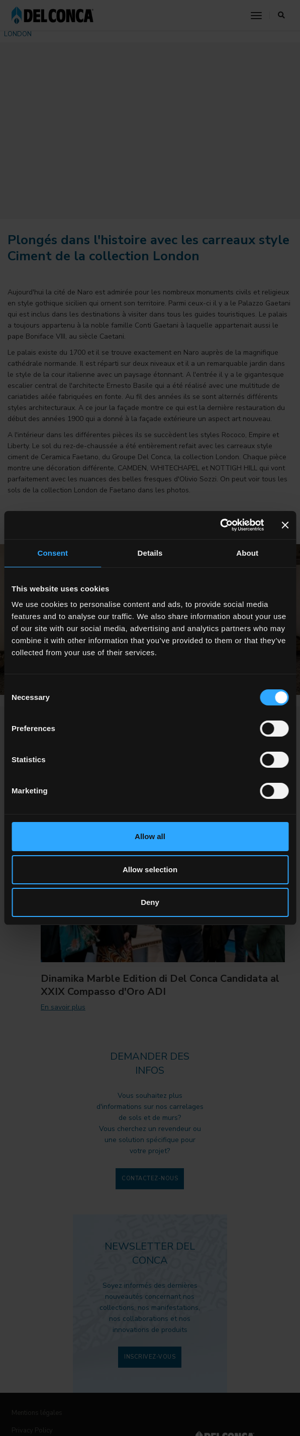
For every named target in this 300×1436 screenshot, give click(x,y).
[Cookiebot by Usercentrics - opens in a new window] (220, 525)
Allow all (150, 836)
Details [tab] (150, 553)
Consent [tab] (52, 553)
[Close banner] (284, 525)
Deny (150, 902)
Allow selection (150, 869)
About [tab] (247, 553)
